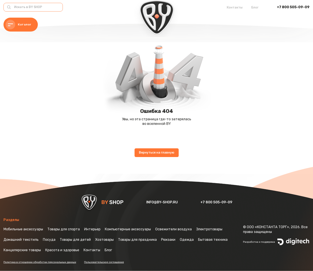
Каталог (18, 24)
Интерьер (92, 229)
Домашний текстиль (20, 240)
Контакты (235, 7)
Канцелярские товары (22, 250)
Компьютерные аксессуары (128, 229)
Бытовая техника (213, 240)
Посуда (49, 240)
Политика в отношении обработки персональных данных (39, 262)
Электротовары (209, 229)
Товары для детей (75, 240)
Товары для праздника (137, 240)
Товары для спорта (63, 229)
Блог (254, 7)
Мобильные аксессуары (23, 229)
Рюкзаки (168, 240)
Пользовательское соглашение (104, 262)
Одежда (187, 240)
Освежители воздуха (173, 229)
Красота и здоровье (62, 250)
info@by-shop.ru (162, 202)
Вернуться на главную (156, 152)
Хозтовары (104, 240)
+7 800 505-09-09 (293, 7)
